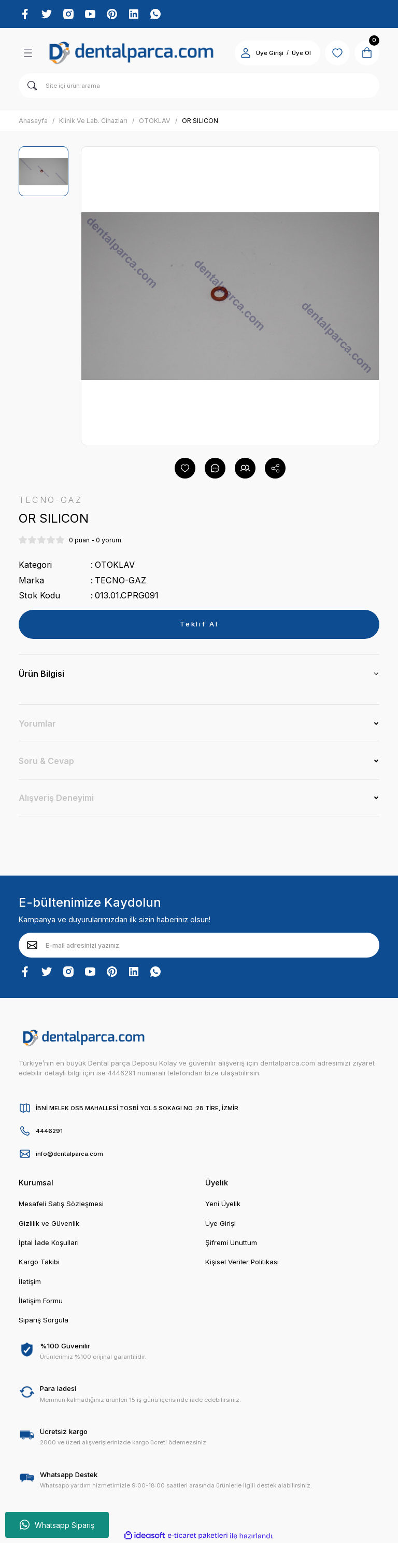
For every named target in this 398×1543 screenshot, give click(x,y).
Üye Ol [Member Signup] (301, 53)
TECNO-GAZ (120, 580)
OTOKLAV (115, 564)
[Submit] (32, 945)
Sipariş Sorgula (43, 1320)
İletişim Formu (41, 1300)
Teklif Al (199, 624)
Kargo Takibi (39, 1262)
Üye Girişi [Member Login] (269, 53)
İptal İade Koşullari (49, 1242)
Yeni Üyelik (222, 1203)
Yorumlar (37, 723)
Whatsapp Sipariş (57, 1525)
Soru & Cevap (46, 761)
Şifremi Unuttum (231, 1242)
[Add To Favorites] (185, 468)
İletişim (30, 1281)
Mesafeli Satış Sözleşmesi (61, 1203)
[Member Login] (245, 53)
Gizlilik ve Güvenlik (49, 1223)
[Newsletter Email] (199, 945)
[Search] (199, 85)
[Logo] (131, 53)
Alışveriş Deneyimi (56, 798)
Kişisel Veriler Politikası (242, 1262)
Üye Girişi (220, 1223)
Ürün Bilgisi (41, 673)
